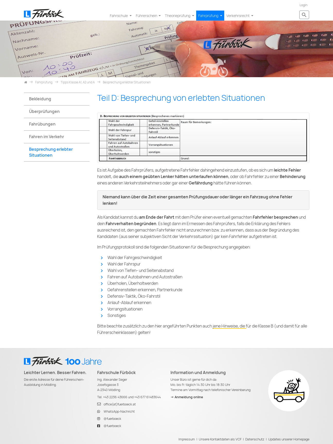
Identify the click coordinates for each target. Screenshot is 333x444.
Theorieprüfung (178, 15)
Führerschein (147, 15)
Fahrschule (119, 15)
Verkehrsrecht (238, 15)
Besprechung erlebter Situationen (51, 152)
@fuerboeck (112, 418)
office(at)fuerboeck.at (120, 404)
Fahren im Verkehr (46, 136)
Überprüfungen (44, 111)
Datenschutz (254, 439)
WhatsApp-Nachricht (119, 411)
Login (303, 5)
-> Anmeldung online (186, 397)
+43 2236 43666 (115, 397)
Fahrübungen (42, 124)
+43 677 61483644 (147, 397)
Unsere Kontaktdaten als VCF (220, 439)
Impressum (186, 439)
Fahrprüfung (208, 15)
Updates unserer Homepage (288, 439)
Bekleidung (40, 99)
